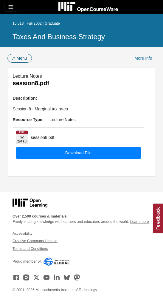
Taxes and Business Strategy (59, 37)
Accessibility (22, 233)
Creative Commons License (35, 241)
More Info (143, 58)
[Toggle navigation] (10, 7)
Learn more (139, 222)
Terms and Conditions (30, 249)
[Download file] (22, 137)
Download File (78, 152)
